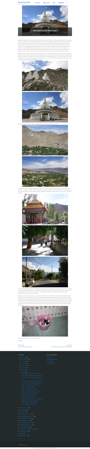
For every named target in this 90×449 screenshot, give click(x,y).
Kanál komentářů (50, 361)
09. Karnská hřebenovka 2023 (25, 422)
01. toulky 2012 (38, 34)
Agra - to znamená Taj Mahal (28, 387)
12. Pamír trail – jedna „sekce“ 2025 (27, 429)
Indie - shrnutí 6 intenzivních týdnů (29, 402)
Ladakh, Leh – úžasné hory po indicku (30, 393)
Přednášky (21, 433)
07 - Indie (44, 34)
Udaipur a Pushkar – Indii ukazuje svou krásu (32, 383)
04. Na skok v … (22, 412)
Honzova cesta (24, 2)
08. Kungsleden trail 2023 (24, 420)
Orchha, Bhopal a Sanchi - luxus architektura (32, 381)
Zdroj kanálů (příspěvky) (52, 359)
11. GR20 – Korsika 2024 (24, 427)
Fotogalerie (20, 340)
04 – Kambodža (24, 365)
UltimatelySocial (53, 448)
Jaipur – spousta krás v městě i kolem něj (31, 385)
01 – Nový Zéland (24, 359)
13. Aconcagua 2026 (23, 431)
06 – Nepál (23, 369)
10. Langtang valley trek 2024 (25, 424)
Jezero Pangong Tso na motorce (29, 395)
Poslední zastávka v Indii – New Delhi (30, 401)
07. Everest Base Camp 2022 (25, 418)
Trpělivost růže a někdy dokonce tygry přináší (32, 375)
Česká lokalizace (50, 363)
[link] (67, 3)
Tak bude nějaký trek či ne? (28, 397)
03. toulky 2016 (22, 410)
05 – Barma (23, 367)
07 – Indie (23, 372)
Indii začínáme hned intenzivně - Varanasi (31, 373)
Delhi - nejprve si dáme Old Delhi (29, 389)
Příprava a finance (23, 435)
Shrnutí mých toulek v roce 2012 (29, 404)
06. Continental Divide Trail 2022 (26, 416)
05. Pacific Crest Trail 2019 (25, 414)
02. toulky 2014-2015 (23, 407)
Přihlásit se (49, 357)
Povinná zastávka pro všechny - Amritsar (31, 391)
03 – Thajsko (24, 363)
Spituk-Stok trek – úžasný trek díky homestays (32, 399)
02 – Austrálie (24, 361)
